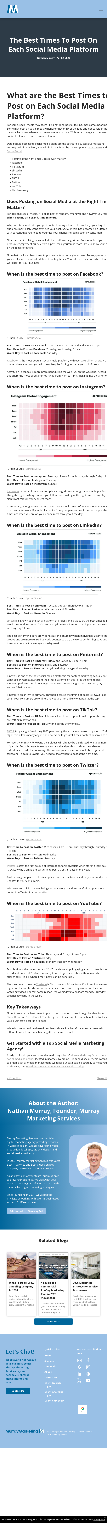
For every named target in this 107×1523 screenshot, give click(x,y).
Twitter (11, 865)
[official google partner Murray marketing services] (82, 1409)
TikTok (10, 731)
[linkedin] (79, 1374)
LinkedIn (12, 620)
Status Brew (33, 946)
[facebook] (88, 1361)
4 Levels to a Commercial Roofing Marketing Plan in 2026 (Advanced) (52, 1290)
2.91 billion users (91, 360)
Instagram (13, 491)
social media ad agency (20, 1059)
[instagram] (88, 1367)
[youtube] (88, 1381)
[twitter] (79, 1381)
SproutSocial (14, 151)
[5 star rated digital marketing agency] (82, 1396)
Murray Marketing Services (86, 1055)
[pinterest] (88, 1374)
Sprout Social (33, 338)
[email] (79, 1361)
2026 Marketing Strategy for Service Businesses (85, 1286)
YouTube (41, 984)
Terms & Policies (85, 1431)
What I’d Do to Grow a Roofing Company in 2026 (21, 1286)
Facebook (12, 360)
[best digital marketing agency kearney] (95, 1396)
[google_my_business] (79, 1367)
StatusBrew (95, 147)
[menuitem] (55, 1356)
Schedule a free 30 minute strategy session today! (55, 1066)
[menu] (100, 9)
